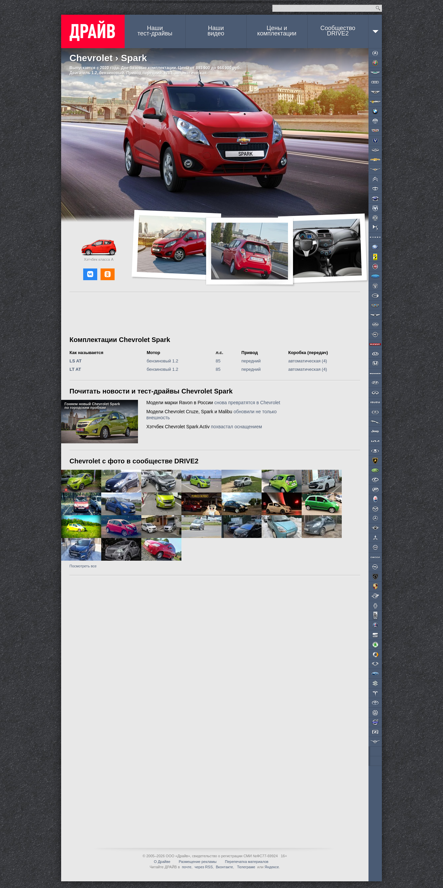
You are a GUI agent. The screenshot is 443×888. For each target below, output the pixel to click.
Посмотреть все (83, 566)
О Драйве (162, 862)
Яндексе (272, 867)
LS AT (75, 360)
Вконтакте (224, 867)
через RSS (203, 867)
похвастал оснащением (236, 426)
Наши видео (215, 31)
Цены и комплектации (276, 31)
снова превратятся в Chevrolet (247, 402)
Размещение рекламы (197, 862)
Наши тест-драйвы (155, 31)
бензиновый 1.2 (162, 360)
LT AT (75, 369)
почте (186, 867)
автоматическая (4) (307, 360)
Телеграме (245, 867)
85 (218, 360)
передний (251, 360)
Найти (378, 8)
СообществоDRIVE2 (337, 31)
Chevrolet (91, 58)
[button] (90, 274)
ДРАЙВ (93, 31)
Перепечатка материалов (246, 862)
